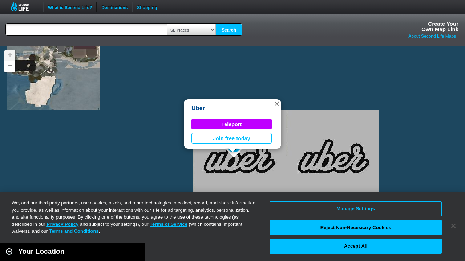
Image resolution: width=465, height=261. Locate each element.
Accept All (355, 246)
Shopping (147, 7)
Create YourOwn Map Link (439, 26)
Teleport (232, 124)
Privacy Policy (62, 224)
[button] (276, 103)
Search (229, 30)
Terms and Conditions (73, 231)
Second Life (23, 7)
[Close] (453, 226)
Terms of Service (168, 224)
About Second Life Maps (432, 36)
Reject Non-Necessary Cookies (355, 227)
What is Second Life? (70, 7)
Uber (198, 108)
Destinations (114, 7)
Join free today (231, 138)
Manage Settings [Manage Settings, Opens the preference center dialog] (356, 208)
